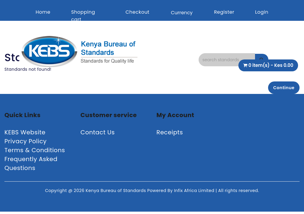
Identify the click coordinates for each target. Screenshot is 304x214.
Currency (181, 12)
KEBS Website (24, 134)
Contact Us (97, 134)
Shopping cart (83, 16)
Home (43, 12)
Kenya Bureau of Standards (116, 192)
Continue (282, 88)
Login (261, 12)
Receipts (169, 134)
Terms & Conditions (34, 151)
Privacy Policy (25, 143)
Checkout (138, 12)
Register (224, 12)
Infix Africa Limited (195, 192)
